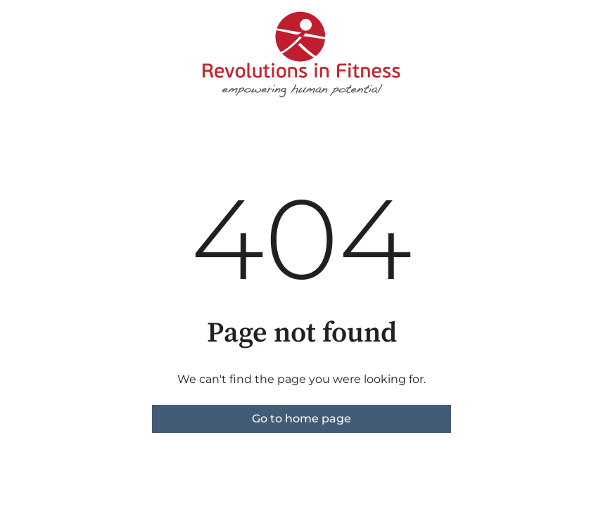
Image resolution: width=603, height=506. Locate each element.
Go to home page (301, 418)
